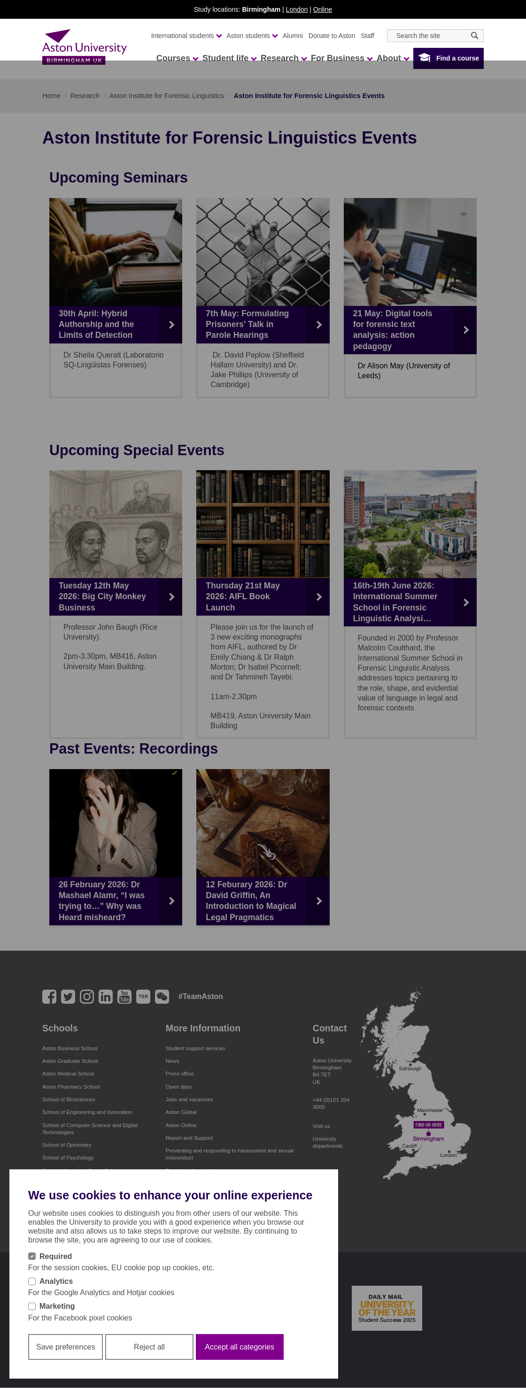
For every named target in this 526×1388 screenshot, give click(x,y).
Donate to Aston (332, 35)
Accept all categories (239, 1347)
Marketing (57, 1306)
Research (283, 58)
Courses (177, 58)
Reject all (149, 1347)
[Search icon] (474, 35)
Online (322, 9)
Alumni (293, 35)
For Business (341, 58)
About (393, 58)
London (297, 9)
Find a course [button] (457, 58)
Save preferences (65, 1347)
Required (55, 1256)
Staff (367, 35)
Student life (229, 58)
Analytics (56, 1281)
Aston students (252, 35)
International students (186, 35)
